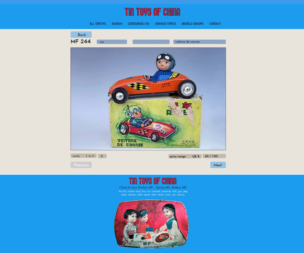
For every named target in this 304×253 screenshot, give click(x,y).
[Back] (81, 34)
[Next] (218, 165)
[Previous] (81, 165)
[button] (138, 24)
